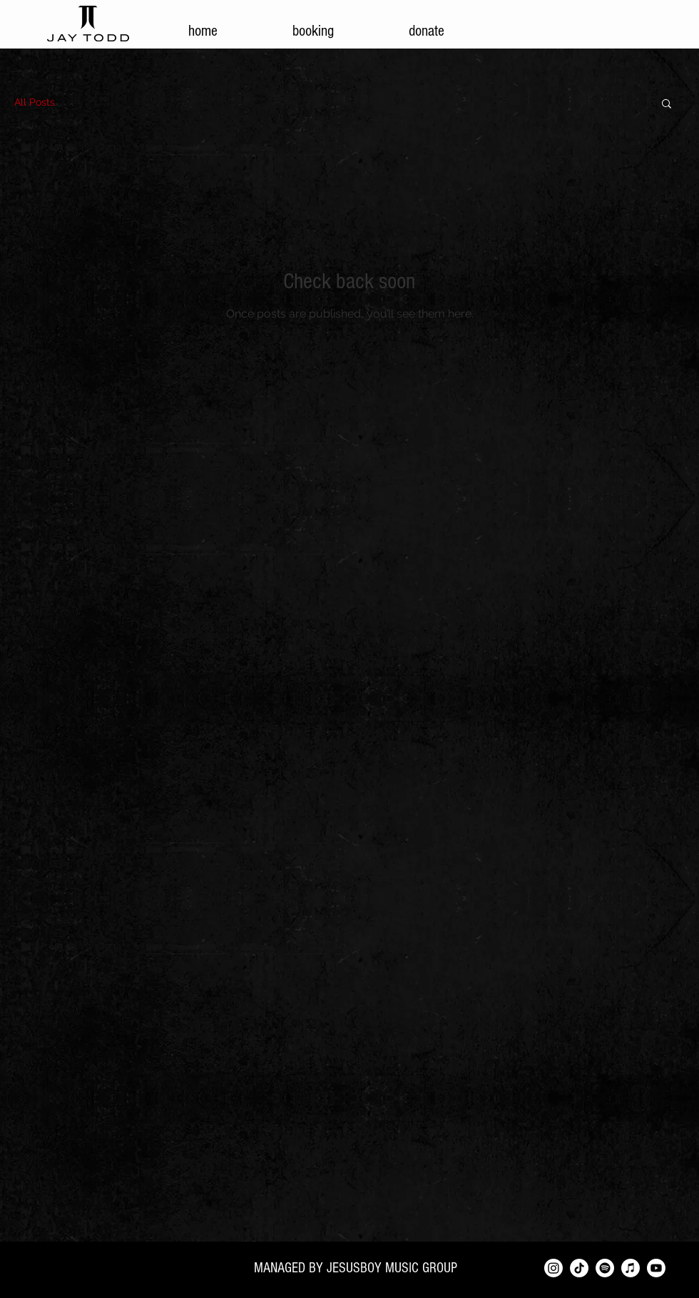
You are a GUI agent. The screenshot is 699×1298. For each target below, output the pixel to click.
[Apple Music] (630, 1268)
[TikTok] (579, 1268)
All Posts (34, 102)
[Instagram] (553, 1268)
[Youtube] (656, 1268)
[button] (666, 104)
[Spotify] (605, 1268)
